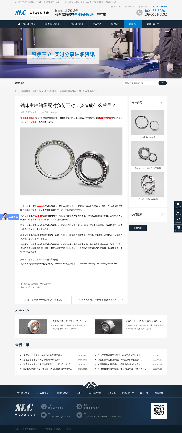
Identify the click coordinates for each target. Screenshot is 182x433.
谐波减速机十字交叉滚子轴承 (148, 168)
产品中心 (97, 24)
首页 (34, 91)
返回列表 (138, 228)
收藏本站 (117, 7)
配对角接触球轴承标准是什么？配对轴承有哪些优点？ (122, 369)
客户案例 (115, 24)
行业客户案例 (95, 393)
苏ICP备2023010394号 (31, 429)
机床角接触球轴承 (51, 24)
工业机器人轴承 (76, 24)
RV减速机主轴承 (147, 137)
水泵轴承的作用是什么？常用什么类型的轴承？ (119, 364)
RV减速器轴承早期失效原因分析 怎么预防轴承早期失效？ (48, 369)
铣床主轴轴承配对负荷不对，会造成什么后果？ (78, 91)
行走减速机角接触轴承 (148, 199)
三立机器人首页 (28, 24)
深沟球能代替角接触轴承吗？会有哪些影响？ (69, 320)
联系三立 (144, 393)
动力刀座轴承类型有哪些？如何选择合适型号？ (119, 355)
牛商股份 (57, 429)
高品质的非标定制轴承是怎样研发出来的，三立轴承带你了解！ (102, 300)
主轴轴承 (39, 206)
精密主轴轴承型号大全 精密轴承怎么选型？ (144, 320)
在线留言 (130, 7)
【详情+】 (74, 329)
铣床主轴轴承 (26, 118)
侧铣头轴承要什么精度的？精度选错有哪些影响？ (120, 360)
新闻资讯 (133, 24)
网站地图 (144, 7)
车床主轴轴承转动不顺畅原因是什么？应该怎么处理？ (47, 364)
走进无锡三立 (153, 24)
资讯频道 (43, 91)
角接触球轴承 (42, 393)
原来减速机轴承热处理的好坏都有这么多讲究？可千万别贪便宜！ (47, 300)
